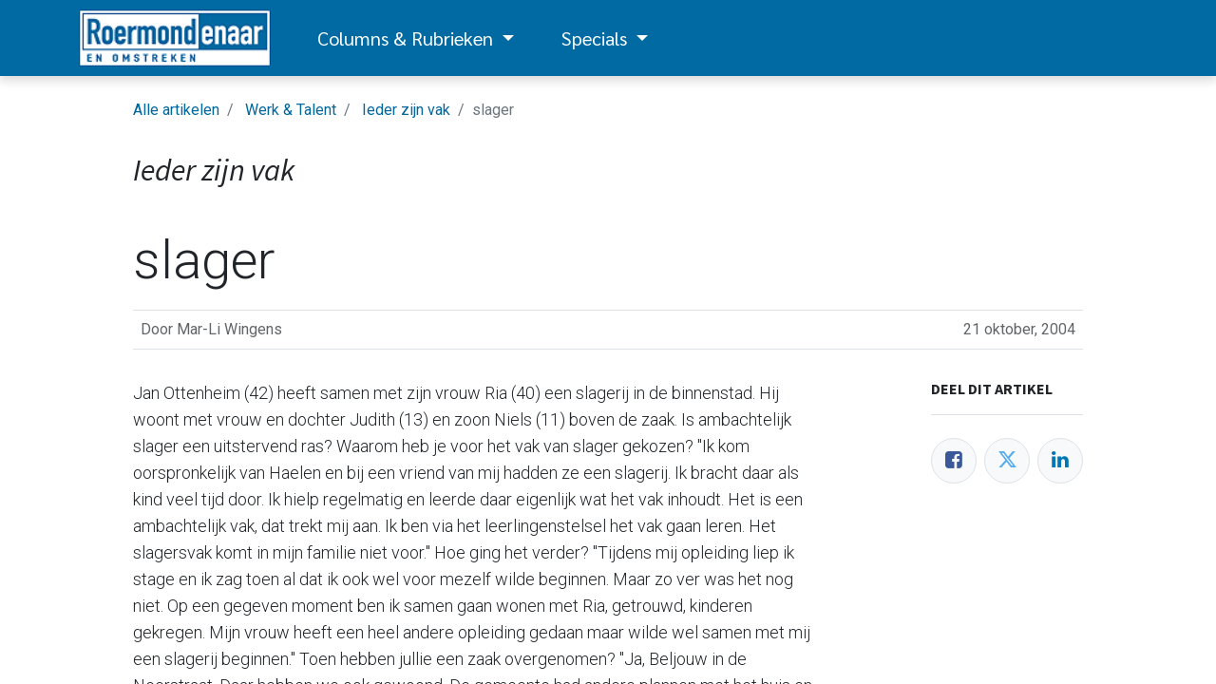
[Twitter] (1007, 461)
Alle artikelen (176, 110)
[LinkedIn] (1060, 461)
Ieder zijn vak (406, 110)
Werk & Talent (290, 110)
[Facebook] (954, 461)
